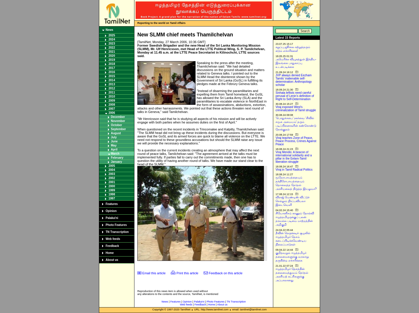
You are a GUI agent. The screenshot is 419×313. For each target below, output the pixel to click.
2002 (112, 178)
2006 (112, 112)
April (114, 149)
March (115, 153)
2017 (112, 68)
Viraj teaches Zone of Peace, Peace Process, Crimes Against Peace (296, 141)
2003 (112, 174)
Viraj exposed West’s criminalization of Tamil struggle (296, 108)
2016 (112, 72)
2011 (112, 92)
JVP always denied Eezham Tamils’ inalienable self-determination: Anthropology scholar (294, 80)
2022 (112, 47)
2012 (112, 88)
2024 (112, 39)
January (116, 161)
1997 (112, 198)
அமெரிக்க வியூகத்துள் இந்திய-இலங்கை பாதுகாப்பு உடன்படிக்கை (296, 63)
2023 (112, 43)
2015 (112, 76)
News (109, 29)
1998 (112, 194)
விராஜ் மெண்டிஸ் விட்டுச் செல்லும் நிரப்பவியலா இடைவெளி (293, 201)
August (116, 133)
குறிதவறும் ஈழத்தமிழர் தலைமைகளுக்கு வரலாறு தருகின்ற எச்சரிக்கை (292, 256)
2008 (112, 104)
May (113, 145)
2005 (112, 165)
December (118, 117)
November (118, 121)
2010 (112, 96)
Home (110, 252)
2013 (112, 84)
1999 (112, 190)
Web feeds (113, 239)
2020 (112, 55)
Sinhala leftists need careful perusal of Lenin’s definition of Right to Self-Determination (295, 96)
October (116, 125)
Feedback (112, 245)
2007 (112, 108)
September (118, 129)
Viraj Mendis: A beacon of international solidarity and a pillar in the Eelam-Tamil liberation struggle (294, 157)
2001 (112, 182)
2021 (112, 51)
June (114, 141)
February (117, 157)
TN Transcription (117, 232)
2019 (112, 59)
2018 (112, 64)
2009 (112, 100)
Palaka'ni (112, 218)
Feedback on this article (225, 273)
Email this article (154, 273)
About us (112, 259)
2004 (112, 169)
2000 (112, 186)
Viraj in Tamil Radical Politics (294, 169)
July (114, 137)
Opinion (111, 211)
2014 (112, 80)
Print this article (187, 273)
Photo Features (116, 225)
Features (112, 204)
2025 (112, 35)
